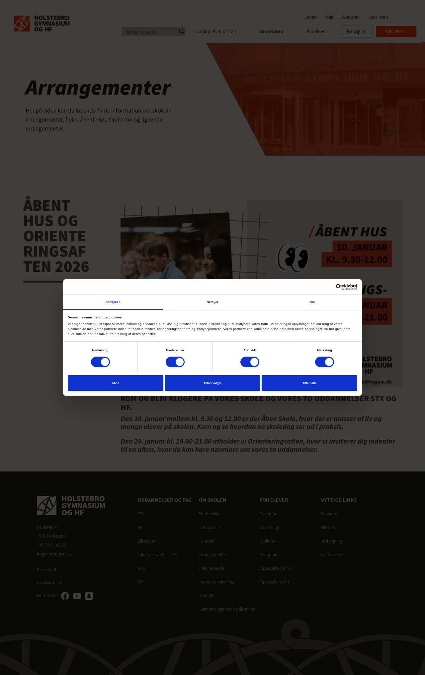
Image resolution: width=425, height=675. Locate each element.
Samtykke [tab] (113, 302)
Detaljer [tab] (212, 302)
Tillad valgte (212, 383)
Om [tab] (312, 302)
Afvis (115, 383)
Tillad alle (309, 383)
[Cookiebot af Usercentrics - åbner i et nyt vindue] (328, 287)
